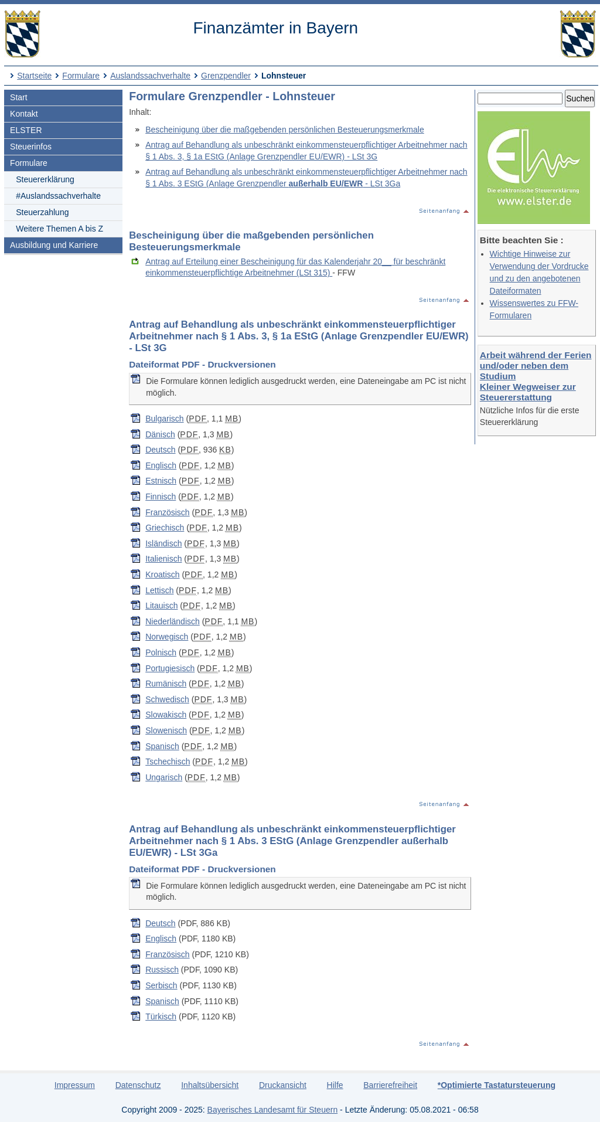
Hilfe (335, 1085)
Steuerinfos (31, 146)
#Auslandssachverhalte (58, 195)
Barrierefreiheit (390, 1085)
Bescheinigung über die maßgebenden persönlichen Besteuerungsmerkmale (284, 129)
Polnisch (160, 652)
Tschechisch (167, 761)
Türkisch (160, 1016)
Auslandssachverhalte (150, 75)
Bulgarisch (164, 418)
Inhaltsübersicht (209, 1085)
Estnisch (160, 480)
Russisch (162, 969)
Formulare (81, 75)
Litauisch (161, 605)
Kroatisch (162, 574)
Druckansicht (282, 1085)
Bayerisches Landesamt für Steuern (272, 1109)
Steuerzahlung (42, 212)
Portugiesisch (170, 668)
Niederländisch (172, 621)
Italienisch (163, 558)
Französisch (167, 512)
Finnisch (160, 496)
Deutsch (160, 449)
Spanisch (162, 746)
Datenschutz (138, 1085)
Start (19, 97)
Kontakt (24, 113)
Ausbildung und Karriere (54, 245)
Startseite (34, 75)
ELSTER (26, 130)
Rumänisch (165, 683)
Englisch (160, 465)
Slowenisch (166, 730)
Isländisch (163, 543)
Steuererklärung (45, 179)
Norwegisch (166, 636)
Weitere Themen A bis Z (59, 228)
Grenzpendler (226, 75)
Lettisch (159, 590)
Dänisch (160, 434)
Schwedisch (167, 699)
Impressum (74, 1085)
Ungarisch (163, 777)
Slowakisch (165, 714)
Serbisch (161, 985)
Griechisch (164, 527)
